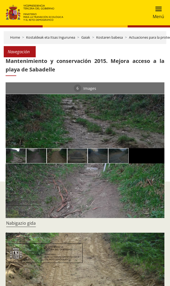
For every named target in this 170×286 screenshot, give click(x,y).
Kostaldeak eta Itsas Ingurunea (50, 37)
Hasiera (14, 191)
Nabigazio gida (21, 223)
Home (15, 37)
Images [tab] (85, 88)
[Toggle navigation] (156, 12)
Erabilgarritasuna (23, 202)
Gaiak (85, 37)
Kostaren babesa (109, 37)
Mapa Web (16, 212)
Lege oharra (18, 234)
